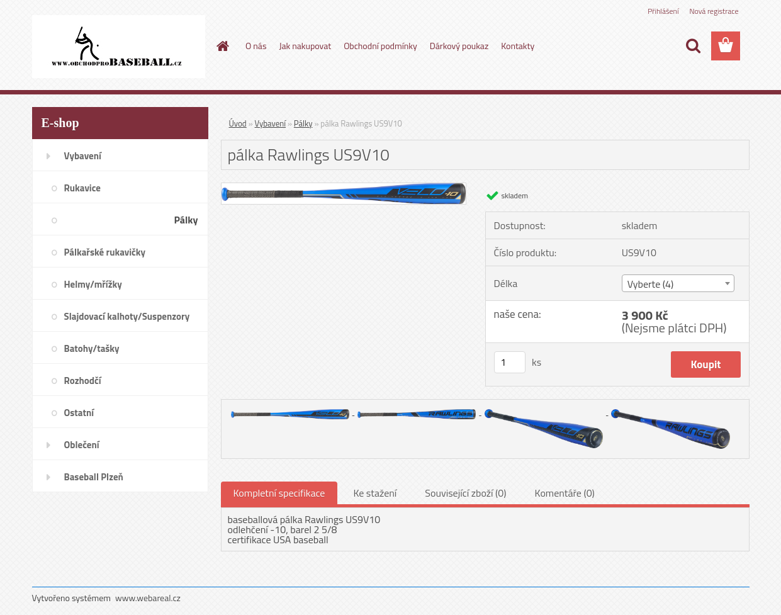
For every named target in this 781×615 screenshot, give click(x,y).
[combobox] (678, 283)
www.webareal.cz (148, 597)
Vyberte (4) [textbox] (650, 283)
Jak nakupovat (305, 45)
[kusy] (509, 362)
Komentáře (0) (565, 492)
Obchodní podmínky (380, 45)
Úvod (238, 123)
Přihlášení (663, 11)
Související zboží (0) (465, 492)
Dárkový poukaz (459, 45)
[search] (692, 45)
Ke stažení (374, 492)
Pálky (303, 123)
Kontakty (517, 45)
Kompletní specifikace (279, 492)
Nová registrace (713, 11)
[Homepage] (221, 45)
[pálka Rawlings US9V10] (344, 188)
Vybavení (270, 123)
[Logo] (118, 46)
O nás (255, 45)
